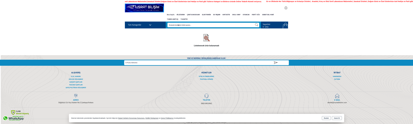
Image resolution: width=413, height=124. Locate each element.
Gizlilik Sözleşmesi (76, 79)
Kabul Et (337, 118)
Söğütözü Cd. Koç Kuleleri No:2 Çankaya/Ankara (75, 102)
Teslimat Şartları (76, 85)
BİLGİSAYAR (181, 14)
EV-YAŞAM (216, 14)
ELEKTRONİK (206, 14)
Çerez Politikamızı (167, 118)
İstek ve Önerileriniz (206, 76)
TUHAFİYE (184, 19)
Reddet (326, 118)
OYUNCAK (246, 14)
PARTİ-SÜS (256, 14)
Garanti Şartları (75, 82)
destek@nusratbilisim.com (337, 102)
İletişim (337, 79)
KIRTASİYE (226, 14)
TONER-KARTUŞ (172, 19)
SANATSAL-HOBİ (268, 14)
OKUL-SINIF (236, 14)
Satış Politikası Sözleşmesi (76, 87)
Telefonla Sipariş (206, 79)
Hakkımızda (337, 76)
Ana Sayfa (170, 14)
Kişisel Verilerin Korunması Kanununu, (131, 118)
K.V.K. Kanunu (76, 76)
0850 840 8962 (206, 103)
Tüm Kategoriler (139, 25)
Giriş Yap (284, 8)
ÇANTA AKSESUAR (193, 14)
